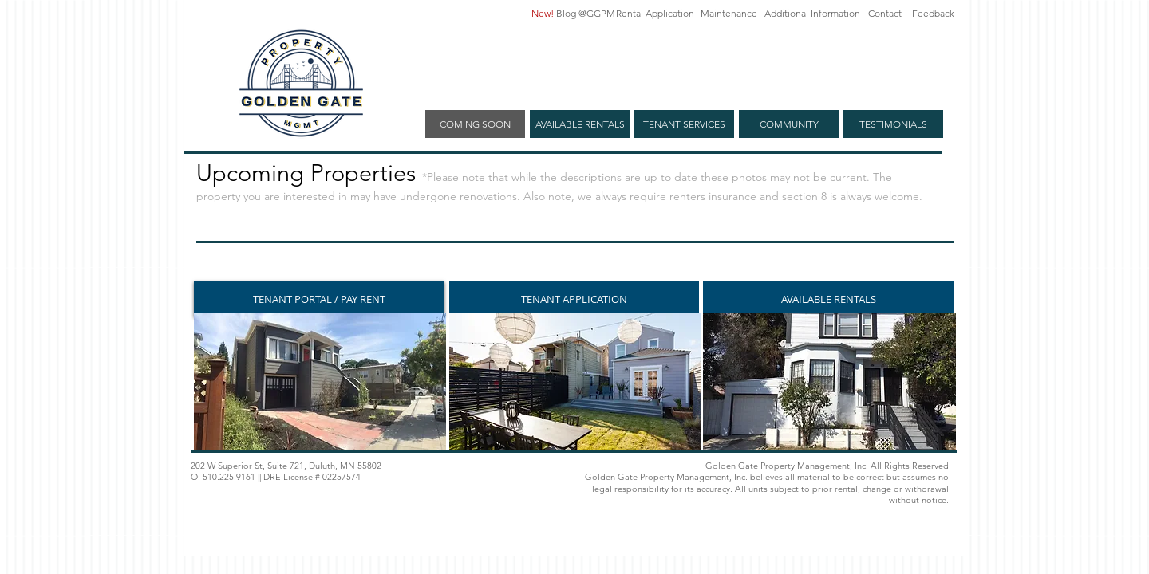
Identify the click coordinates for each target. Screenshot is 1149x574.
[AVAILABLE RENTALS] (828, 299)
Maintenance (729, 13)
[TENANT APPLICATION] (574, 299)
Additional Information (812, 13)
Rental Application (655, 13)
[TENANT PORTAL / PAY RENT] (319, 299)
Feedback (933, 13)
